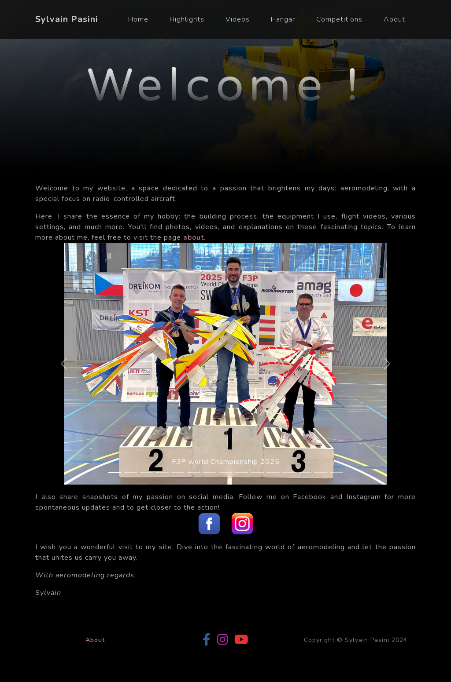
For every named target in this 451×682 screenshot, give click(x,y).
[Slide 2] (130, 472)
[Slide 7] (209, 472)
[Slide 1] (114, 472)
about (193, 237)
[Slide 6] (193, 472)
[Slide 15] (336, 472)
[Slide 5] (178, 472)
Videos (238, 19)
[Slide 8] (225, 472)
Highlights (187, 19)
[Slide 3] (146, 472)
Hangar (283, 19)
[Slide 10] (257, 472)
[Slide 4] (162, 472)
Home (138, 19)
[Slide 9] (241, 472)
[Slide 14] (320, 472)
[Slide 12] (289, 472)
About (394, 19)
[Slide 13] (304, 472)
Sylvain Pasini (66, 19)
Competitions (339, 19)
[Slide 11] (273, 472)
